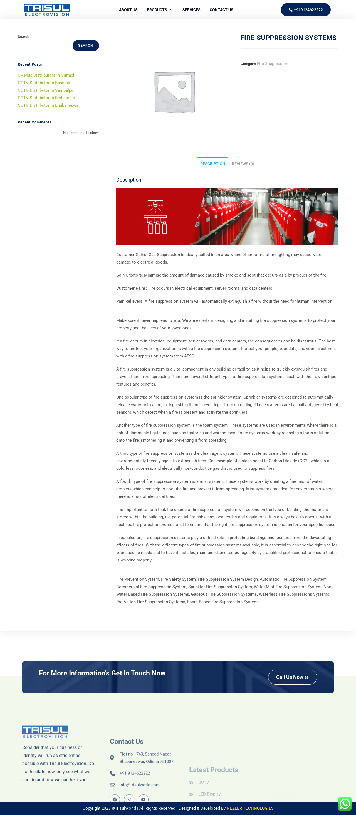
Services (193, 10)
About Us (125, 10)
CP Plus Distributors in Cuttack (46, 75)
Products (158, 10)
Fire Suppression (272, 63)
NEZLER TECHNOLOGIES (250, 808)
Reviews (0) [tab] (243, 163)
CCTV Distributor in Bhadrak (44, 82)
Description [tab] (212, 163)
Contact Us (224, 10)
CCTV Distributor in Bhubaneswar (49, 105)
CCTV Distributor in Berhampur (46, 97)
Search (23, 36)
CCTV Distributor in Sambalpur (46, 90)
